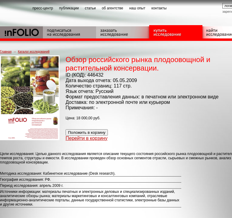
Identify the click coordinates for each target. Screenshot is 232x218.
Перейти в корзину (87, 138)
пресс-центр (43, 8)
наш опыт (137, 8)
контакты (158, 8)
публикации (69, 8)
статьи (90, 8)
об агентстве (112, 8)
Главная (5, 51)
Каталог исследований (34, 51)
